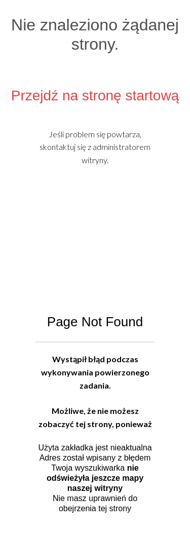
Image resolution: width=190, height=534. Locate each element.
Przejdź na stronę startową (95, 95)
